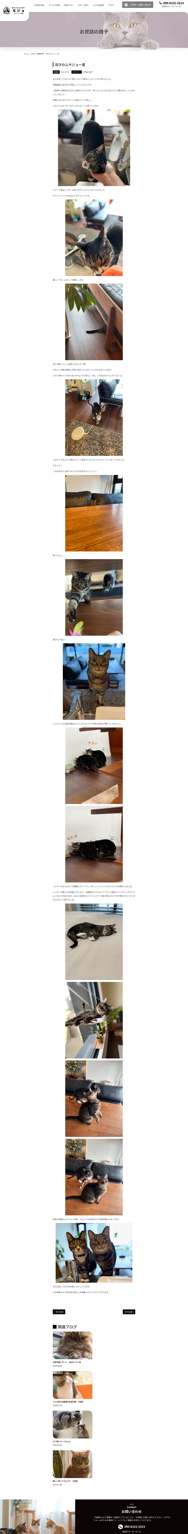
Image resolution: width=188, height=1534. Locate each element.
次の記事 (128, 1311)
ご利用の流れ (41, 6)
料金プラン (71, 6)
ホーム (23, 1521)
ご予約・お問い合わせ (137, 6)
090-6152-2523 (131, 1447)
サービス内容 (57, 6)
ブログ (114, 6)
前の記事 (59, 1311)
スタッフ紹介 (86, 6)
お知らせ (118, 1521)
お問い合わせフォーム (130, 1459)
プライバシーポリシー (158, 1521)
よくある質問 (101, 6)
